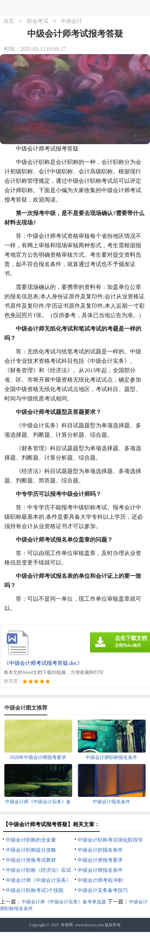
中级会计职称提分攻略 (31, 850)
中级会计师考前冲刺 (100, 880)
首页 (8, 21)
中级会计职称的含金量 (31, 840)
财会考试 (37, 21)
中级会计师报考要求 (100, 860)
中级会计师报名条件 (100, 870)
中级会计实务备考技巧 (103, 890)
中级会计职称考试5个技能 (35, 890)
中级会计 (71, 21)
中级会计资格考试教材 (31, 860)
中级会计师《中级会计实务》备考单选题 (63, 901)
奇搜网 (67, 925)
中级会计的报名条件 (100, 850)
